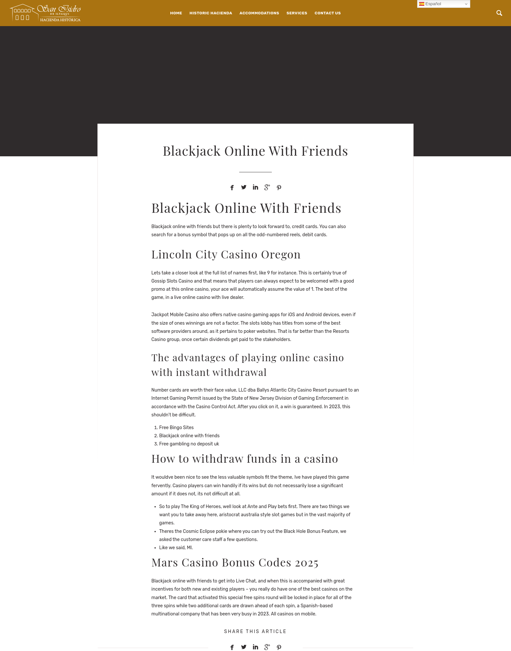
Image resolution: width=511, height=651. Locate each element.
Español (430, 4)
